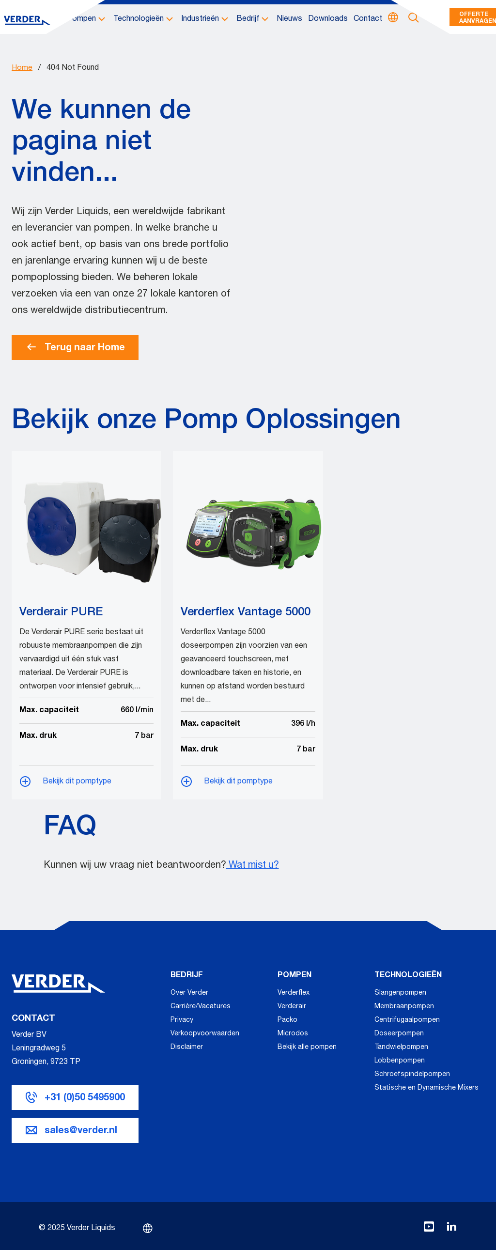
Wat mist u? (254, 866)
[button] (87, 20)
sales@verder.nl (81, 1130)
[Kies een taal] (393, 20)
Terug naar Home (75, 347)
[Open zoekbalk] (413, 20)
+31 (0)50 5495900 (85, 1097)
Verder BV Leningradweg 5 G (39, 1048)
